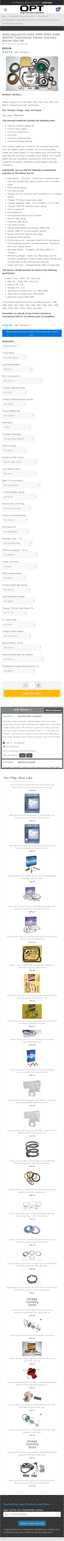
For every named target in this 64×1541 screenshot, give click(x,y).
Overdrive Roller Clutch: (13, 457)
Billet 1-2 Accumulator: (13, 480)
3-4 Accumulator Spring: (13, 492)
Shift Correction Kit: (11, 376)
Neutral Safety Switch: (13, 643)
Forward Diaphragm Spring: (15, 585)
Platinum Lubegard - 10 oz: (15, 550)
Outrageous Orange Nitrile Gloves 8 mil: (20, 666)
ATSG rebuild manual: (12, 573)
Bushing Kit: (8, 422)
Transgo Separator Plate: (14, 387)
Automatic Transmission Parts (22, 16)
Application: (8, 341)
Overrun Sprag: (9, 445)
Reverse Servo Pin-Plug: (13, 503)
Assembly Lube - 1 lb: (12, 538)
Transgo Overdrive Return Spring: (18, 399)
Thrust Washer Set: (11, 411)
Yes (22, 755)
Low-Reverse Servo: (11, 469)
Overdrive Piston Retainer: (14, 515)
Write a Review (53, 710)
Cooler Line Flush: (10, 562)
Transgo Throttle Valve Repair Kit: (18, 608)
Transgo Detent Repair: (13, 631)
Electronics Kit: (9, 527)
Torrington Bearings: (11, 434)
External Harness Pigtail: (13, 596)
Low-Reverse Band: (11, 364)
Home (4, 16)
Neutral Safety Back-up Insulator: (18, 654)
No (29, 755)
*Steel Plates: (8, 353)
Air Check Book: (9, 620)
